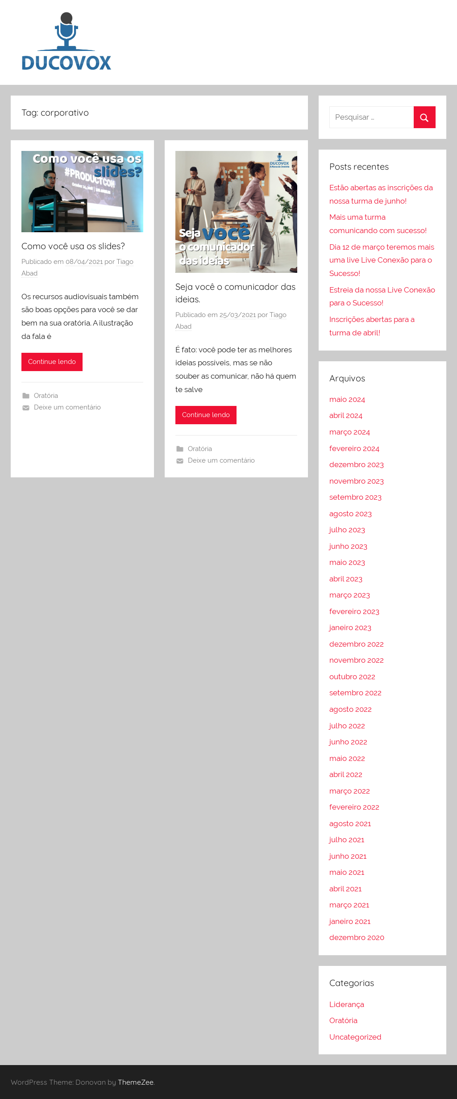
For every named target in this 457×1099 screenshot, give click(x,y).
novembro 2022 (356, 660)
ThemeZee (136, 1082)
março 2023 (349, 594)
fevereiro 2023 (354, 611)
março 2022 (349, 790)
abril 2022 (345, 774)
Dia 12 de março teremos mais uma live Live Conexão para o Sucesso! (381, 260)
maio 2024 (347, 399)
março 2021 (349, 904)
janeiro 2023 (350, 627)
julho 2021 (346, 839)
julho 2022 (347, 725)
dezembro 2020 (356, 937)
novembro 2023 (356, 480)
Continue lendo (52, 362)
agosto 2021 (350, 823)
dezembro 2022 (356, 643)
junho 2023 (348, 546)
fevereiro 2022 (354, 806)
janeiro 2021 (349, 921)
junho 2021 (347, 856)
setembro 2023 (355, 497)
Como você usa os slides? (73, 245)
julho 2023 (347, 529)
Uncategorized (355, 1036)
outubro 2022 (352, 676)
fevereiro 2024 (354, 448)
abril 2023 (345, 578)
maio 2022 (347, 758)
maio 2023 (347, 562)
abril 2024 (345, 415)
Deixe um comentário (67, 407)
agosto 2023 (350, 513)
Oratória (46, 396)
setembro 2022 (355, 692)
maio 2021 (346, 872)
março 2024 (349, 431)
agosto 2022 (350, 709)
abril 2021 (345, 888)
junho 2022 (348, 741)
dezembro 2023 (356, 464)
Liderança (346, 1004)
